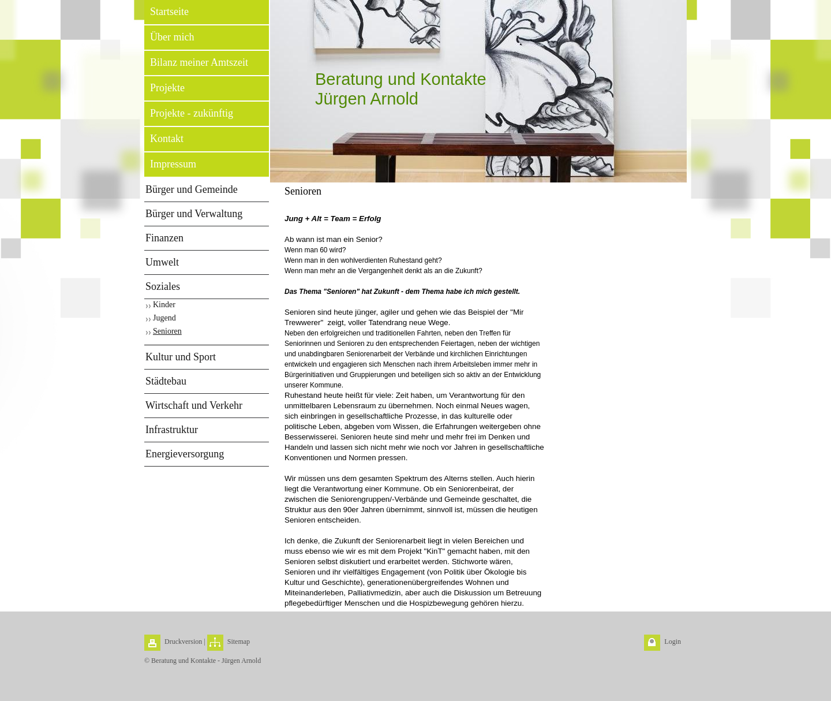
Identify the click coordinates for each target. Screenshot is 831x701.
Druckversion (183, 641)
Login (672, 641)
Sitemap (238, 641)
